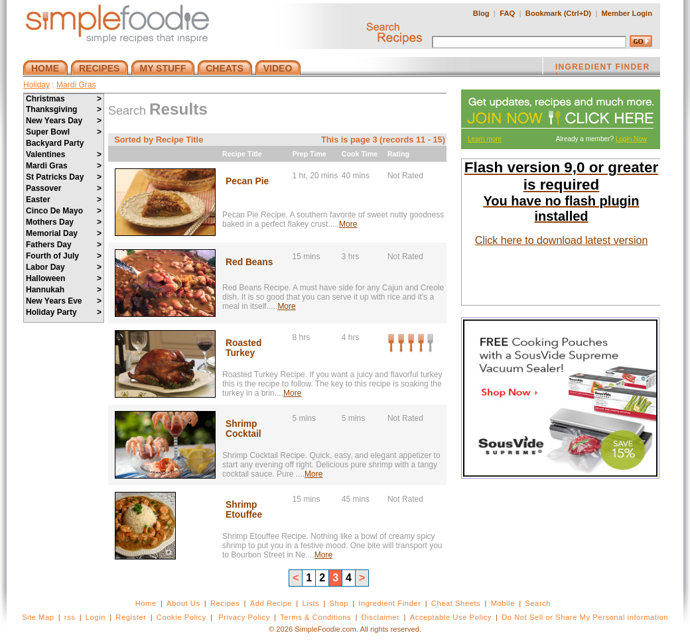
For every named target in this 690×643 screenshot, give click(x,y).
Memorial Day (64, 233)
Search (538, 603)
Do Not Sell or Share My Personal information (585, 617)
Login (95, 617)
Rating (398, 154)
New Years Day (64, 120)
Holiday (36, 84)
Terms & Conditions (315, 617)
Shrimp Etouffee (244, 510)
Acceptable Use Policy (451, 617)
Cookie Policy (181, 617)
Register (130, 617)
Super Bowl (64, 132)
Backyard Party (55, 143)
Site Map (38, 617)
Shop (339, 603)
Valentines (64, 154)
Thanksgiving (64, 109)
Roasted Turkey (243, 348)
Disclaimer (381, 617)
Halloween (64, 278)
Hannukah (64, 289)
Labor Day (64, 267)
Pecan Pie (247, 181)
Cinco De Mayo (64, 210)
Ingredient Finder (389, 603)
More (348, 224)
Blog (481, 13)
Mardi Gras (76, 84)
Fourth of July (64, 256)
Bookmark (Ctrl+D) (558, 13)
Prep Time (309, 154)
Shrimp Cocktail (243, 429)
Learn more (485, 139)
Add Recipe (271, 603)
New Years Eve (64, 301)
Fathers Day (64, 244)
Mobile (503, 603)
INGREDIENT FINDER (602, 68)
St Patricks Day (64, 177)
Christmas (64, 98)
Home (146, 603)
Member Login (627, 13)
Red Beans (249, 262)
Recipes (225, 603)
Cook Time (360, 154)
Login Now (631, 139)
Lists (310, 603)
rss (70, 617)
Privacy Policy (243, 617)
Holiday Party (64, 312)
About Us (183, 603)
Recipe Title (242, 154)
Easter (64, 199)
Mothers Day (64, 222)
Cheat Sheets (456, 603)
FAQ (507, 13)
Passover (64, 188)
